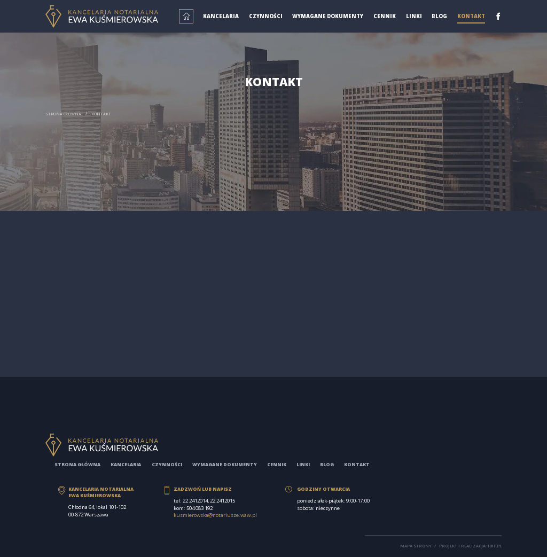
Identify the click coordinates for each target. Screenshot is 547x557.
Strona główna (63, 113)
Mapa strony (416, 545)
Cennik (384, 16)
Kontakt (471, 16)
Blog (439, 16)
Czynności (266, 16)
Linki (414, 16)
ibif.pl (495, 545)
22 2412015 (222, 500)
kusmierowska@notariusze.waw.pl (215, 515)
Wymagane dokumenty (327, 16)
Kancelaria (221, 16)
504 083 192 (199, 508)
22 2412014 (195, 500)
